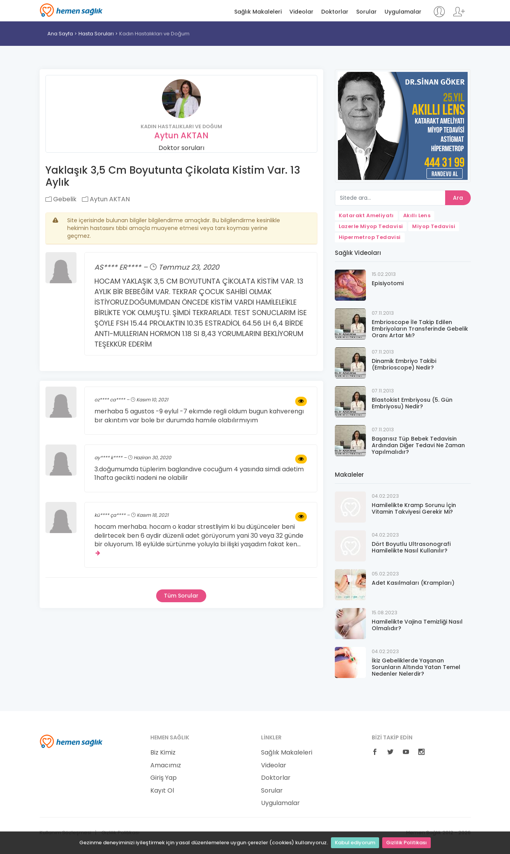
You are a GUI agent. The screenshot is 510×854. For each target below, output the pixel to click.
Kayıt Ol (162, 790)
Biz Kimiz (163, 752)
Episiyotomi (388, 283)
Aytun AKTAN (181, 135)
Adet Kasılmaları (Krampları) (413, 583)
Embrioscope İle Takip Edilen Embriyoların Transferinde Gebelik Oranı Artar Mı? (420, 328)
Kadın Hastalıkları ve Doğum (154, 33)
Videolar (301, 12)
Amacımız (165, 765)
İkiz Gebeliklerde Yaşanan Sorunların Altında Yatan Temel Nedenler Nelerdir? (416, 667)
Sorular (366, 12)
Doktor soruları (181, 147)
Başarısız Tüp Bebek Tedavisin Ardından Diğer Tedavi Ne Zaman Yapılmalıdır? (418, 445)
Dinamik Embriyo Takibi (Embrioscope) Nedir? (404, 364)
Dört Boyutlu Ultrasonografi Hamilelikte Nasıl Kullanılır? (411, 547)
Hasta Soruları (96, 33)
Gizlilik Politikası (406, 842)
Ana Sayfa (60, 33)
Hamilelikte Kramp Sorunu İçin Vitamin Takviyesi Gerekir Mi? (414, 508)
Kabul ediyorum (355, 842)
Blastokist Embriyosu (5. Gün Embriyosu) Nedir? (412, 403)
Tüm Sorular (181, 596)
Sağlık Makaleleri (258, 12)
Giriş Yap (163, 778)
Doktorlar (334, 12)
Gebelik (61, 199)
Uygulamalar (403, 12)
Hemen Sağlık (71, 10)
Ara (458, 198)
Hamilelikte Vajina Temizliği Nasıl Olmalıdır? (417, 625)
